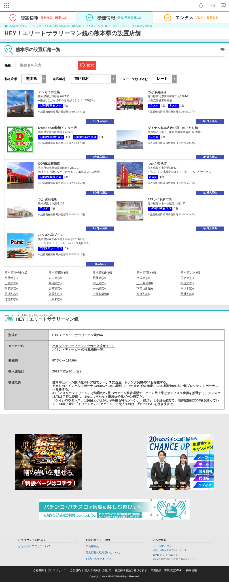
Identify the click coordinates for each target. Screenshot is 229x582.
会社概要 (38, 570)
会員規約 (75, 570)
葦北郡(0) (187, 293)
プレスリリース (56, 570)
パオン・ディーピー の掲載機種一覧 (77, 349)
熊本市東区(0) (58, 272)
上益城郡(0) (101, 293)
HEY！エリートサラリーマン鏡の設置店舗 (128, 26)
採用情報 (191, 570)
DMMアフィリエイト (165, 554)
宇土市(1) (99, 283)
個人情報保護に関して (97, 570)
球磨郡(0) (11, 299)
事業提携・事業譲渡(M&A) (166, 570)
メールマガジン (162, 546)
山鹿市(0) (11, 283)
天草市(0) (55, 288)
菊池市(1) (55, 283)
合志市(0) (99, 288)
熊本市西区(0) (102, 272)
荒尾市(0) (99, 277)
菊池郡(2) (11, 293)
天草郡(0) (55, 299)
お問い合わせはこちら (99, 558)
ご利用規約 (92, 546)
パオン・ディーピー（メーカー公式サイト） (83, 346)
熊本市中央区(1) (15, 272)
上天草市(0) (144, 283)
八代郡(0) (143, 293)
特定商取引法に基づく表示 (131, 570)
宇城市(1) (187, 283)
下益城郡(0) (144, 288)
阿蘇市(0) (11, 288)
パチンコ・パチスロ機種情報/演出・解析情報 (56, 26)
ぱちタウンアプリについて (34, 546)
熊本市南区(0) (146, 272)
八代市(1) (11, 277)
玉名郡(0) (187, 288)
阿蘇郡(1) (55, 293)
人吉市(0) (55, 277)
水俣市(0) (143, 277)
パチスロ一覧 (93, 26)
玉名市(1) (187, 277)
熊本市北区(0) (190, 272)
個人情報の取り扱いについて (103, 552)
